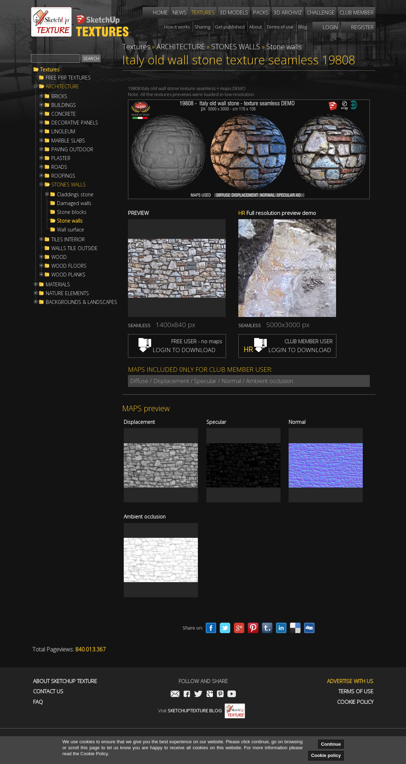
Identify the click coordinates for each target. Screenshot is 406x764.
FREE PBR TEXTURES (68, 78)
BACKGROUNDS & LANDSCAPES (81, 302)
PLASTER (60, 158)
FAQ (38, 702)
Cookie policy (326, 755)
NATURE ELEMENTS (67, 293)
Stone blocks (71, 212)
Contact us (48, 691)
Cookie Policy (355, 702)
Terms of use (356, 691)
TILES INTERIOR (68, 239)
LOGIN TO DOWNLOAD (176, 350)
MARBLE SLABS (68, 141)
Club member (357, 12)
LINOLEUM (63, 131)
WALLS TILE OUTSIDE (74, 248)
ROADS (59, 167)
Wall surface (70, 230)
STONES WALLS (68, 185)
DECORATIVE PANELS (74, 123)
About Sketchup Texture (65, 681)
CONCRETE (63, 114)
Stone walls (70, 221)
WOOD (59, 257)
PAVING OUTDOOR (72, 149)
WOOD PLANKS (68, 275)
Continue (331, 744)
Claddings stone (75, 194)
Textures (49, 69)
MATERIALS (58, 284)
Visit (201, 710)
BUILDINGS (63, 105)
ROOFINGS (63, 176)
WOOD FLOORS (68, 266)
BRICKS (59, 96)
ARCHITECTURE (62, 86)
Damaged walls (74, 203)
